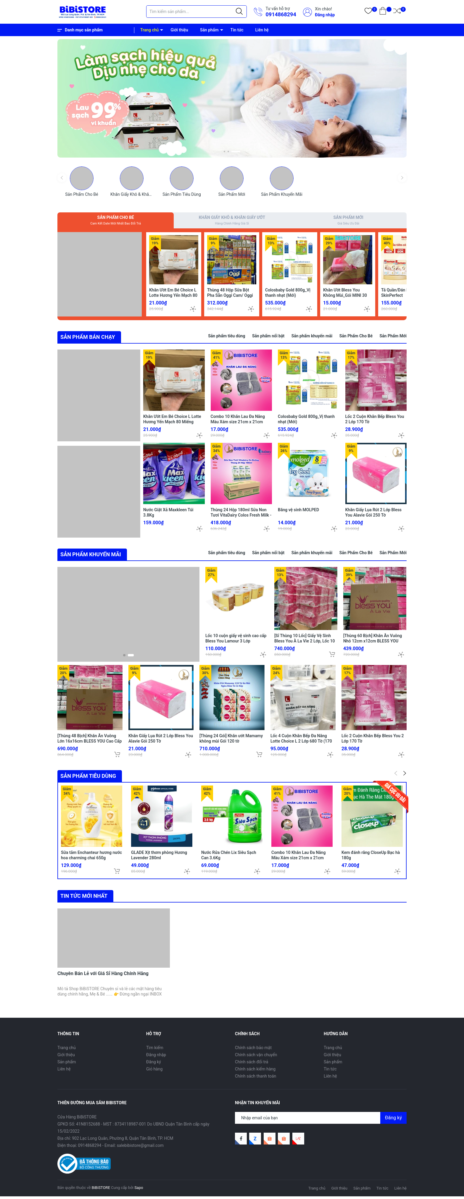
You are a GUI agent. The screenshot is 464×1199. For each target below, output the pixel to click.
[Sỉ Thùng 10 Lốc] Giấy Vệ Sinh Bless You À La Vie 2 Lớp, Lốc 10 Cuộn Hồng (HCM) (304, 643)
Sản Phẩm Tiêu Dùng (181, 194)
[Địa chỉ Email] (321, 1120)
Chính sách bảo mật (253, 1049)
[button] (224, 151)
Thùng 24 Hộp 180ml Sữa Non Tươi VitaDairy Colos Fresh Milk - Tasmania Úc (241, 518)
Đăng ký (153, 1064)
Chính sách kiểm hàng (255, 1071)
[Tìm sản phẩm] (196, 11)
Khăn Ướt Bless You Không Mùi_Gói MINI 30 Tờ (345, 297)
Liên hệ (262, 30)
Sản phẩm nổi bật (268, 337)
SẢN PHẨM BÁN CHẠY (87, 339)
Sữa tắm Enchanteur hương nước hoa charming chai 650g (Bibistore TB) (91, 860)
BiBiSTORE (101, 1189)
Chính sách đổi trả (251, 1064)
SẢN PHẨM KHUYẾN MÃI (90, 556)
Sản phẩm (209, 30)
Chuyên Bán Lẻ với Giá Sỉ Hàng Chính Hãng (103, 975)
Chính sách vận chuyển (256, 1056)
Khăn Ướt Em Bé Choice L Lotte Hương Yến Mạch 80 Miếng (173, 297)
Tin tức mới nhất (83, 898)
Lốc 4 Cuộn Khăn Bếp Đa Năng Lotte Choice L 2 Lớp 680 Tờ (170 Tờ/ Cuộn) (301, 743)
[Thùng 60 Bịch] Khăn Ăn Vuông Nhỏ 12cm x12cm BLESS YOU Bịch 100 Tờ (372, 643)
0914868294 (280, 14)
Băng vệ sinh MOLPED (298, 512)
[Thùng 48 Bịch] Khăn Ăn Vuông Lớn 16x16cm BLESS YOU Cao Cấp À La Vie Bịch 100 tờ (89, 743)
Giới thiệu (179, 30)
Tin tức (237, 30)
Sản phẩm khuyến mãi (312, 337)
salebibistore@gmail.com (140, 1147)
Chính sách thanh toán (255, 1078)
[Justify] (239, 11)
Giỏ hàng (154, 1071)
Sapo (138, 1189)
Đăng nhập (325, 14)
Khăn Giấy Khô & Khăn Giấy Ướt (139, 194)
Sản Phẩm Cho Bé (81, 194)
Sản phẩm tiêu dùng (226, 337)
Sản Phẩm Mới (231, 194)
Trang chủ (149, 30)
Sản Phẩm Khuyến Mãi (281, 194)
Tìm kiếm (154, 1049)
